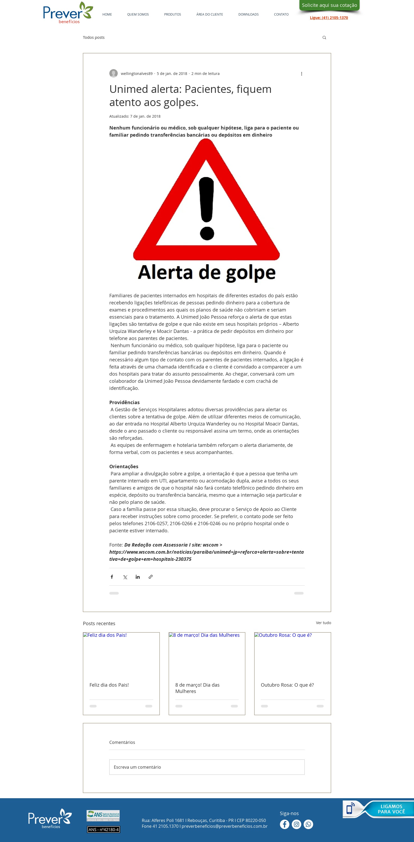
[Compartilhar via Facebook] (111, 576)
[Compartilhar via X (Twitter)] (124, 576)
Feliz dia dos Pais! (109, 685)
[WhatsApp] (308, 824)
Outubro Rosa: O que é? (287, 685)
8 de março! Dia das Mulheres (197, 688)
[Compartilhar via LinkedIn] (137, 576)
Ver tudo (323, 622)
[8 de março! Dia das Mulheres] (207, 654)
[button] (324, 37)
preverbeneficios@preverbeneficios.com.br (225, 826)
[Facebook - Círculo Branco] (284, 824)
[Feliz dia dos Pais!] (121, 654)
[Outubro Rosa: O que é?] (293, 654)
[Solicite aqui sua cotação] (329, 5)
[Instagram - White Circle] (296, 824)
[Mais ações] (301, 73)
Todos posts (94, 37)
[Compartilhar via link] (150, 576)
